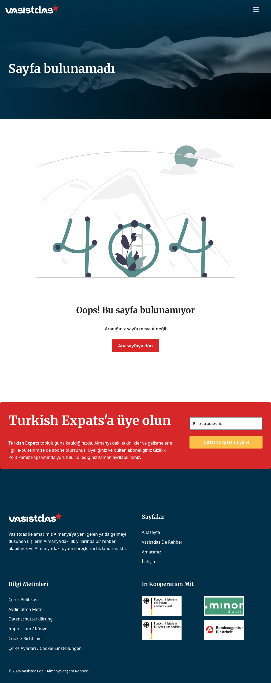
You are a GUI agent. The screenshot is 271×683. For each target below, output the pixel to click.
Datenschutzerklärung (30, 619)
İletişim (149, 562)
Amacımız (151, 552)
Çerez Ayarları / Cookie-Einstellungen (45, 648)
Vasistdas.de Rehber (162, 542)
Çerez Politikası (23, 599)
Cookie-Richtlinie (25, 638)
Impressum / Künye (27, 629)
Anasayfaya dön (135, 346)
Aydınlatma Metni (26, 609)
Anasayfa (151, 532)
